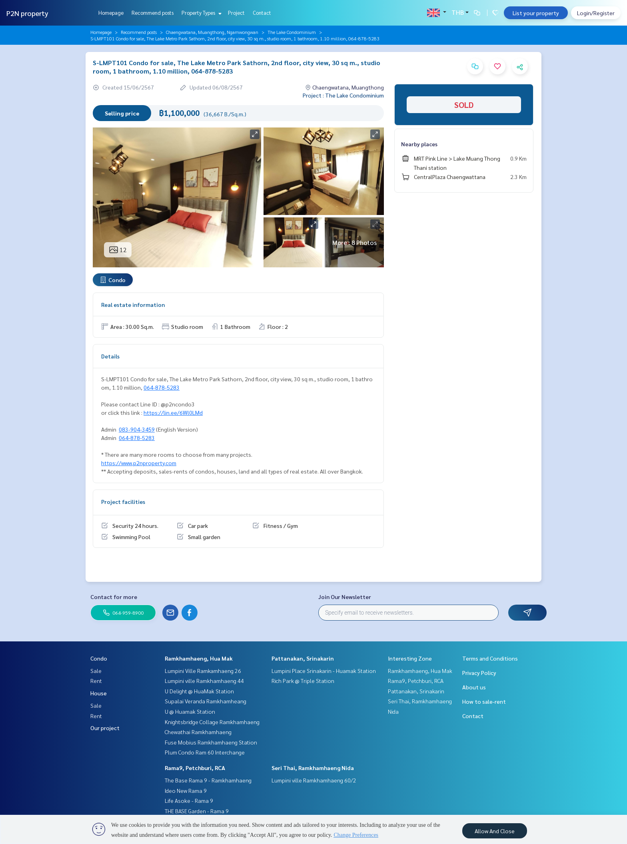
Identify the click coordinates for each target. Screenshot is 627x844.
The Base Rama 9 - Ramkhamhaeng (208, 780)
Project (236, 12)
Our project (105, 727)
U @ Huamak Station (190, 711)
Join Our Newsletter (344, 596)
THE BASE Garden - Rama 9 (197, 810)
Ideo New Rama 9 (186, 790)
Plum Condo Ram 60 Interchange (205, 752)
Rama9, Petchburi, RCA (195, 767)
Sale (96, 670)
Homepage (111, 12)
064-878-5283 (162, 387)
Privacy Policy (479, 672)
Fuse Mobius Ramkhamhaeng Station (211, 742)
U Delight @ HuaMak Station (199, 691)
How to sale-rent (484, 701)
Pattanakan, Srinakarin (303, 658)
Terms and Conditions (490, 658)
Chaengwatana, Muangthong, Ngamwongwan (212, 32)
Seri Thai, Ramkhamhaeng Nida (313, 767)
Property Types (201, 12)
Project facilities (123, 501)
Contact (262, 12)
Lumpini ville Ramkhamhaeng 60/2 (314, 780)
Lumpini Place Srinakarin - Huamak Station (324, 670)
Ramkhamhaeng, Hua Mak (199, 658)
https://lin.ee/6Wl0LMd (173, 412)
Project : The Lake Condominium (343, 95)
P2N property (27, 13)
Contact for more (113, 596)
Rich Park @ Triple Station (303, 680)
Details (110, 356)
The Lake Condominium (292, 32)
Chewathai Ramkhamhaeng (198, 731)
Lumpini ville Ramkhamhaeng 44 (204, 680)
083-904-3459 (137, 429)
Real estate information (133, 304)
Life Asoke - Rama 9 (189, 800)
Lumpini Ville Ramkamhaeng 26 (203, 670)
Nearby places (419, 143)
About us (474, 687)
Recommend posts (153, 12)
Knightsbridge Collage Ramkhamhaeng (212, 721)
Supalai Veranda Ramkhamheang (205, 701)
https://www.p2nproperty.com (138, 462)
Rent (96, 680)
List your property (536, 12)
